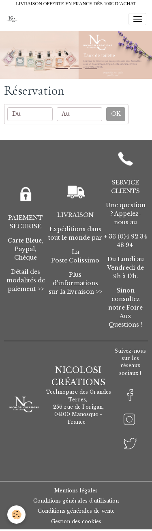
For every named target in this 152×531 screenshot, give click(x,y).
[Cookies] (16, 514)
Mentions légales (76, 491)
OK (116, 113)
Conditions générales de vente (76, 511)
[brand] (13, 19)
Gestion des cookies (76, 521)
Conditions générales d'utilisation (76, 501)
